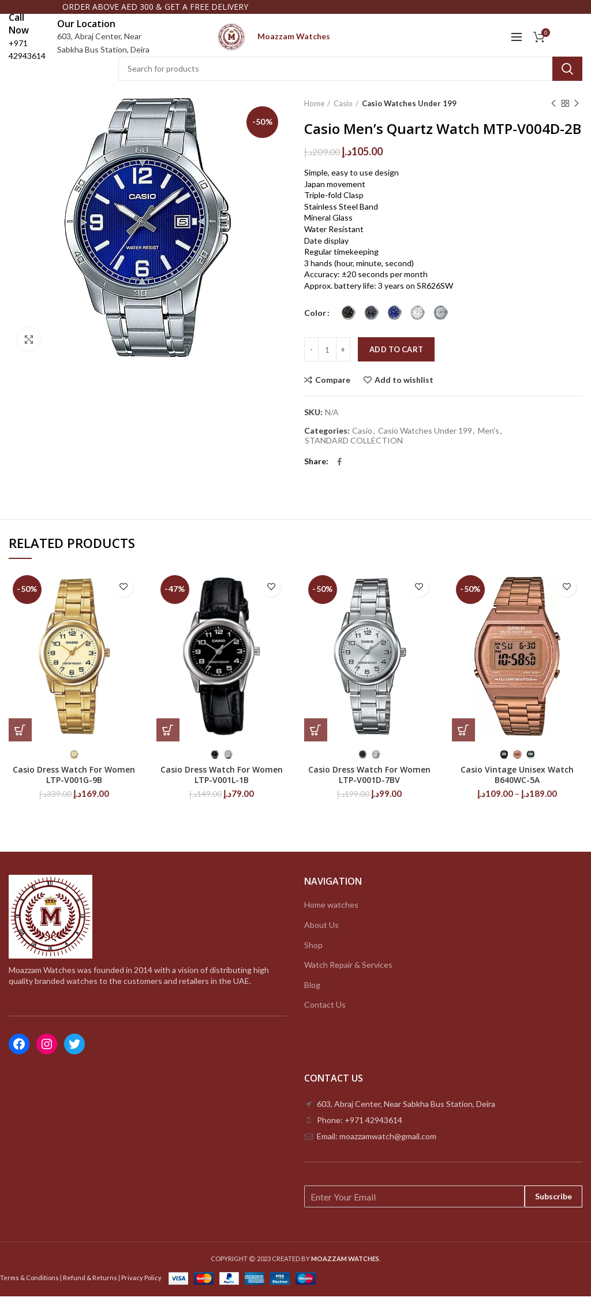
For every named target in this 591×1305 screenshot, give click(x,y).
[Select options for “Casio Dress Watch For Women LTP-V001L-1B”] (167, 738)
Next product (576, 111)
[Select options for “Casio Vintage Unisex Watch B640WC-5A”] (463, 738)
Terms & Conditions (29, 1285)
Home (314, 111)
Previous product (553, 111)
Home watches (331, 913)
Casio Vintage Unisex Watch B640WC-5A (517, 783)
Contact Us (325, 1013)
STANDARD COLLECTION (354, 449)
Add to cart (396, 358)
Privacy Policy (141, 1285)
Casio (343, 111)
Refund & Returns (90, 1285)
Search (567, 77)
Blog (312, 993)
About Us (321, 933)
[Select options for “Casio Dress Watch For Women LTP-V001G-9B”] (20, 738)
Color (315, 321)
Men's (488, 439)
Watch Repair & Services (348, 973)
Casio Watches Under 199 (409, 111)
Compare (332, 389)
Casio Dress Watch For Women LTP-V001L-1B (221, 783)
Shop (313, 953)
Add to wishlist (404, 389)
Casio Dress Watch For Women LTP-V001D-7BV (369, 783)
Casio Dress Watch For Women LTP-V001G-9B (74, 783)
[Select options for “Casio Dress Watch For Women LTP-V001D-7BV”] (315, 738)
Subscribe (553, 1205)
